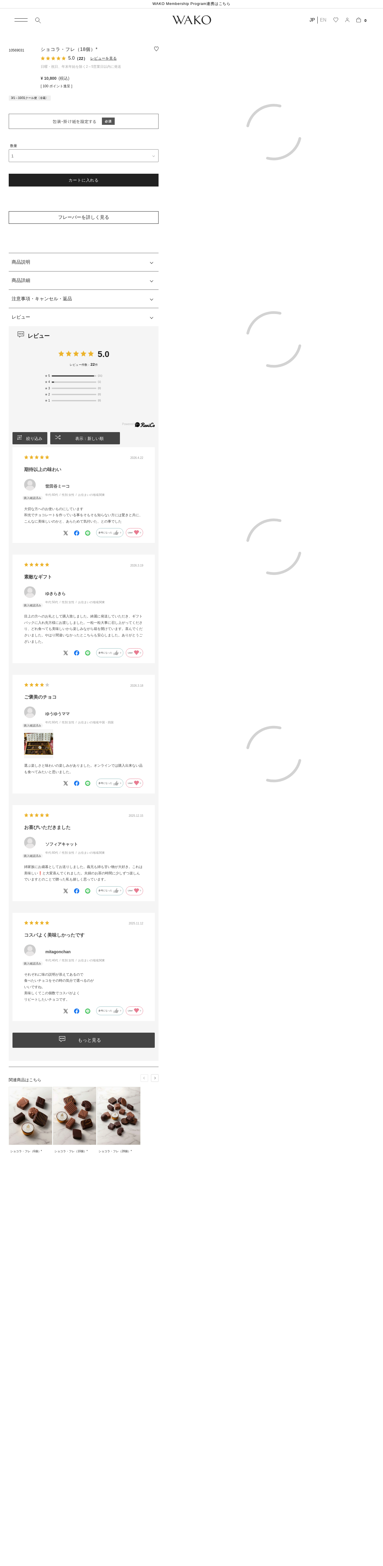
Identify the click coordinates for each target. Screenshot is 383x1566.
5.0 (103, 353)
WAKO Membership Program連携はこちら (191, 3)
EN (323, 19)
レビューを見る (103, 58)
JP (312, 19)
